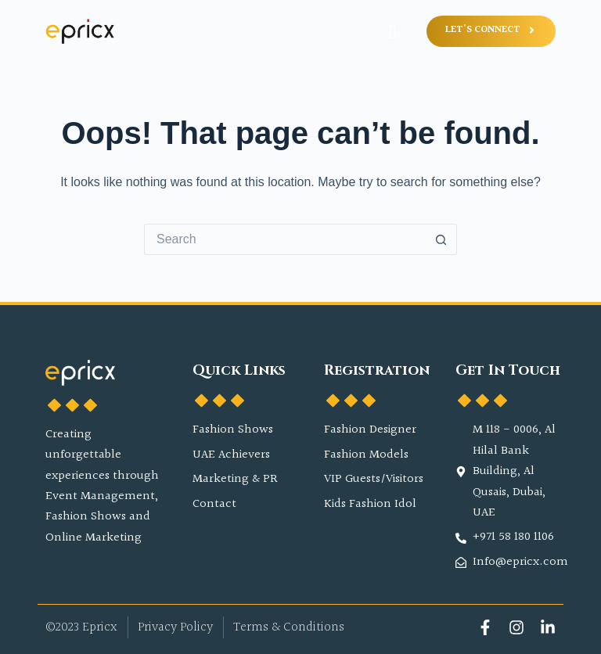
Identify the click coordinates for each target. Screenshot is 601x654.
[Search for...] (285, 239)
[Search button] (441, 239)
